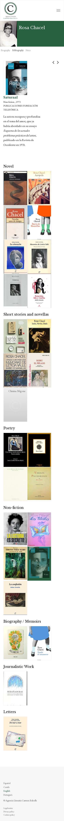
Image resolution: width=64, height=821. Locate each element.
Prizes (28, 50)
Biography (5, 50)
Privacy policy (8, 811)
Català (6, 787)
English (6, 790)
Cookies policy (9, 814)
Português (7, 794)
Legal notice (8, 808)
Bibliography (18, 50)
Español (6, 783)
